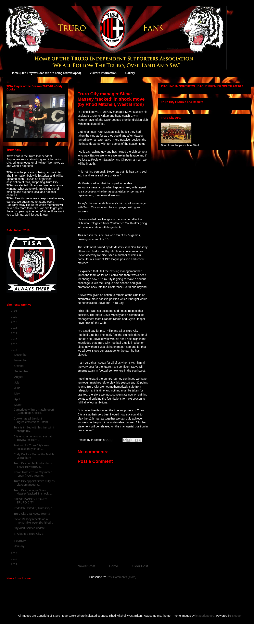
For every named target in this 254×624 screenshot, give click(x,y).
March (18, 404)
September (21, 371)
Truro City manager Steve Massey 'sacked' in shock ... (33, 492)
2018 (14, 327)
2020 (14, 316)
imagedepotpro (204, 615)
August (19, 376)
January (19, 546)
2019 (14, 322)
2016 (14, 338)
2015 (14, 344)
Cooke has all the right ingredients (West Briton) (31, 420)
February (20, 540)
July (17, 382)
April (17, 399)
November (21, 360)
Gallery (130, 73)
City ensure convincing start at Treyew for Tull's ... (33, 438)
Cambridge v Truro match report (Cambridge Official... (34, 411)
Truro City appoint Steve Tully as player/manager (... (34, 482)
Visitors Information (103, 73)
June (17, 388)
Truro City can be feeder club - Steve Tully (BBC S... (33, 465)
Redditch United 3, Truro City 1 (33, 508)
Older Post (140, 566)
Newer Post (86, 566)
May (17, 393)
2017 (14, 333)
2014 (14, 349)
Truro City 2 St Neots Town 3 (32, 513)
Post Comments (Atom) (121, 577)
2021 (14, 311)
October (19, 365)
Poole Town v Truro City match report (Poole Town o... (33, 474)
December (21, 354)
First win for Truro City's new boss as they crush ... (31, 447)
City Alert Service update (29, 528)
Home (113, 566)
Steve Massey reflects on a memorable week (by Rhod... (33, 520)
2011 (14, 564)
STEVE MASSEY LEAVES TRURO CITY (30, 501)
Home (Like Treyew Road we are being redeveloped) (46, 73)
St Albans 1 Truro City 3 (28, 533)
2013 (14, 553)
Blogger (236, 615)
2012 (14, 558)
